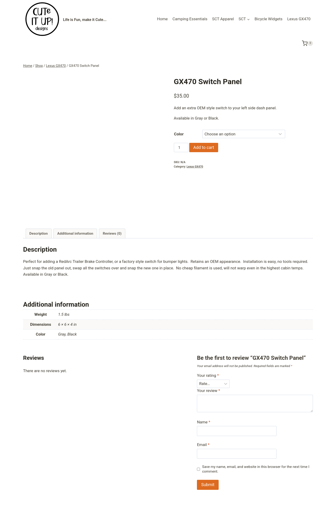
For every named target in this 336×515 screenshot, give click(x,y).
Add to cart (203, 147)
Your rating (208, 339)
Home (162, 19)
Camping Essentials (189, 19)
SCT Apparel (223, 19)
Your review (208, 355)
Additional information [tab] (75, 198)
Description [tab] (38, 198)
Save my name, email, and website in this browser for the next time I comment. (255, 433)
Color (179, 134)
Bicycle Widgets (269, 19)
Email (203, 408)
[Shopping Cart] (307, 43)
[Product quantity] (181, 147)
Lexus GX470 (299, 19)
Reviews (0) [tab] (112, 198)
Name (203, 386)
